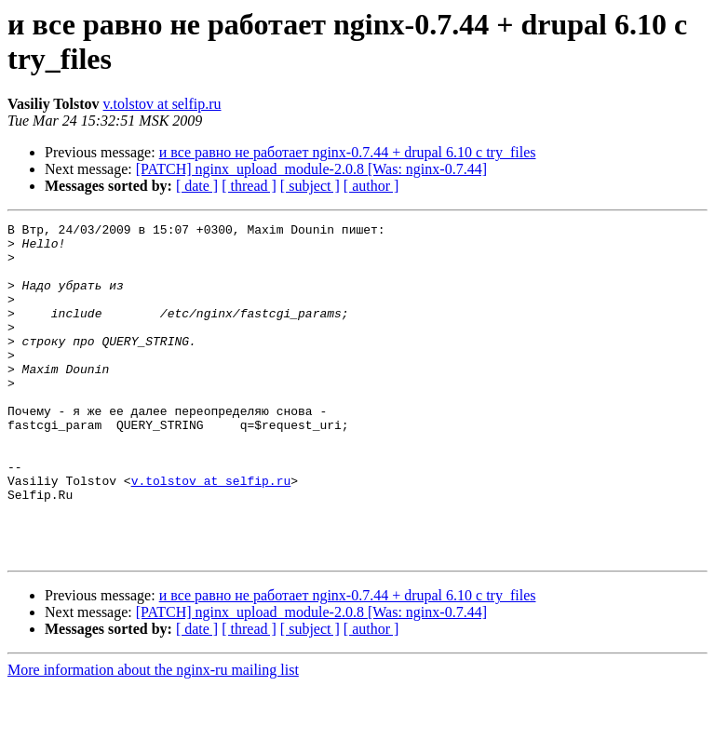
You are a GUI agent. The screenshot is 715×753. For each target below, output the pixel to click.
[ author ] (371, 186)
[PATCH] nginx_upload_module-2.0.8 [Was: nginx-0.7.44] (311, 169)
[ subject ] (310, 186)
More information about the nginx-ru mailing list (153, 737)
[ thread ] (249, 186)
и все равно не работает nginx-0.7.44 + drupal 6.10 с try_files (347, 152)
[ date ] (197, 186)
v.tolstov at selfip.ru (162, 104)
